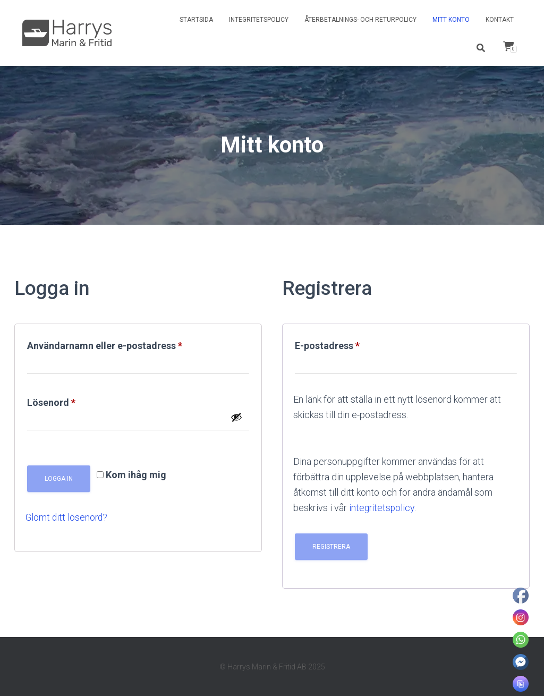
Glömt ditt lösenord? (67, 517)
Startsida (196, 19)
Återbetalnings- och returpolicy (360, 19)
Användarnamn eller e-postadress (133, 343)
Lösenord (80, 400)
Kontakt (500, 19)
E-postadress (356, 343)
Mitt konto (451, 19)
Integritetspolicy (258, 19)
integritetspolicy (382, 507)
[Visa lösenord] (236, 417)
